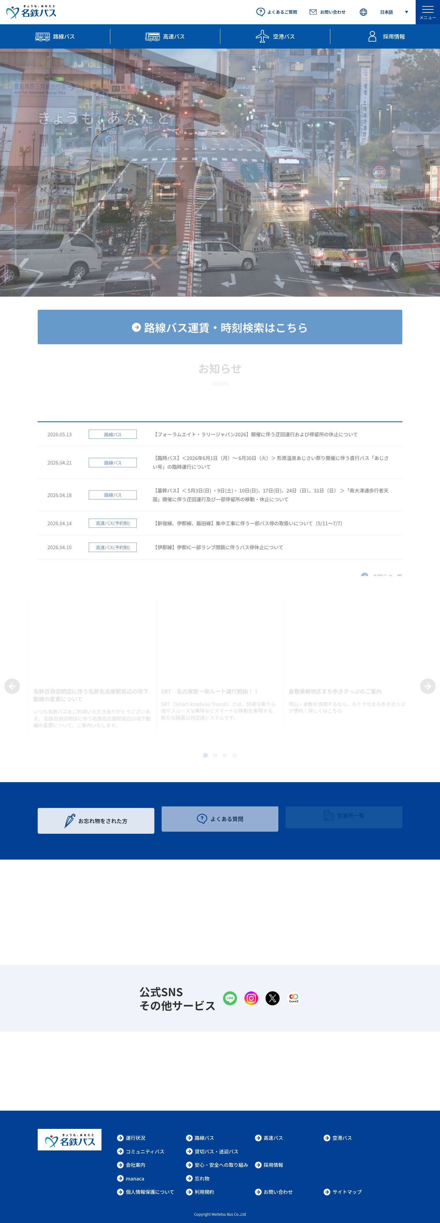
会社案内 (131, 1164)
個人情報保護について (145, 1191)
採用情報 (269, 1164)
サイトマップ (342, 1191)
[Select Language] (383, 12)
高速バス (269, 1137)
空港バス (337, 1137)
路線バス (200, 1137)
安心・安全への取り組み (217, 1164)
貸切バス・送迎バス (212, 1151)
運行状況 (131, 1137)
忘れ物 (197, 1178)
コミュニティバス (140, 1151)
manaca (130, 1178)
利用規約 (200, 1191)
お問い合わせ (274, 1191)
